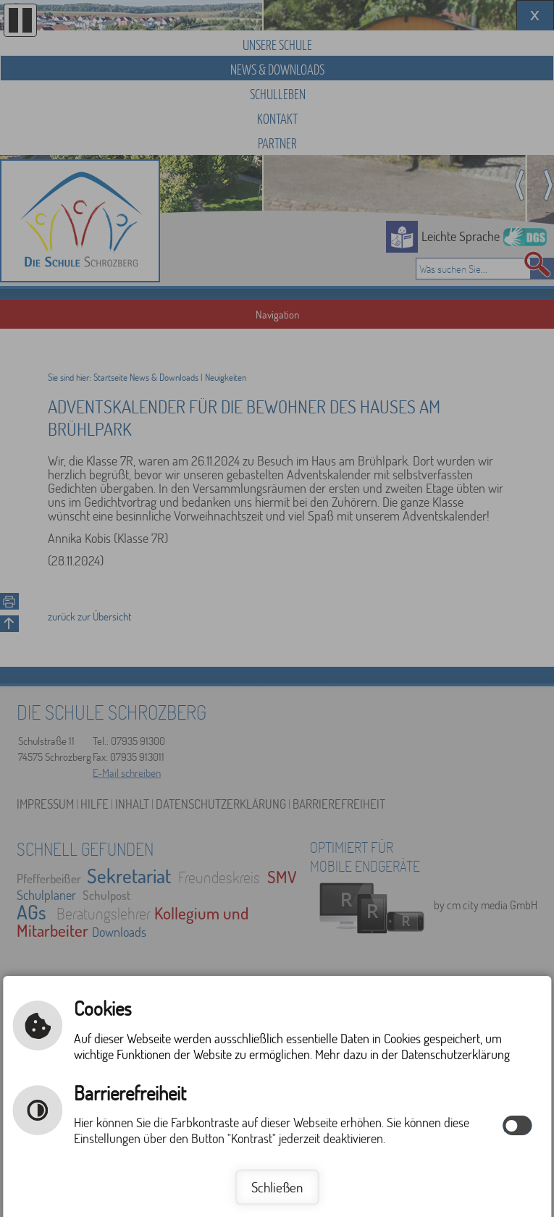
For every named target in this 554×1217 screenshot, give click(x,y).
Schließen (277, 1187)
